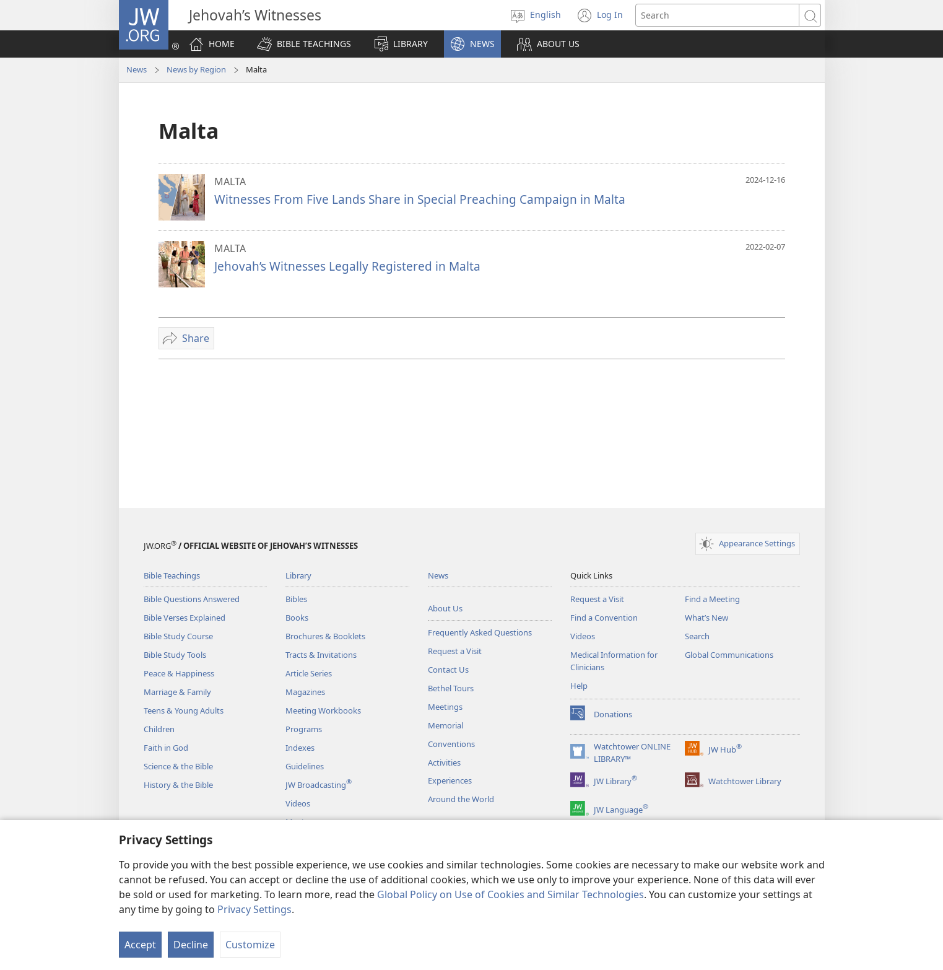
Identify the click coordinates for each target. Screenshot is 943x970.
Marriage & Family (177, 691)
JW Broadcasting (318, 784)
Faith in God (166, 747)
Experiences (450, 780)
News (136, 69)
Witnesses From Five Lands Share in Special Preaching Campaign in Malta (419, 199)
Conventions (451, 743)
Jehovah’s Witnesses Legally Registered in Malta (347, 266)
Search (697, 636)
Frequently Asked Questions (480, 632)
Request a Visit (455, 651)
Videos (297, 803)
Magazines (305, 691)
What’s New (706, 617)
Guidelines (304, 766)
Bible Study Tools (175, 654)
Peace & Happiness (179, 673)
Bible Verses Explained (184, 617)
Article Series (308, 673)
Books (296, 617)
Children (159, 729)
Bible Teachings (172, 575)
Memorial (445, 725)
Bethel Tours (451, 688)
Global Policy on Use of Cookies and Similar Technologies (510, 894)
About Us (445, 608)
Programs (303, 729)
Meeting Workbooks (323, 710)
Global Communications (729, 654)
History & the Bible (178, 784)
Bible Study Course (178, 636)
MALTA (230, 181)
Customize (250, 944)
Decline (190, 944)
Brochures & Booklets (325, 636)
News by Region (196, 69)
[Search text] (717, 15)
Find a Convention (604, 617)
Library (298, 575)
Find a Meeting (712, 599)
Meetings (445, 706)
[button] (304, 44)
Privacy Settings (254, 909)
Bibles (296, 599)
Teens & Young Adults (184, 710)
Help (579, 685)
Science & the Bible (178, 766)
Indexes (300, 747)
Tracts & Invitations (321, 654)
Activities (444, 762)
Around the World (461, 799)
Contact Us (448, 669)
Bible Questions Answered (192, 599)
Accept (140, 944)
